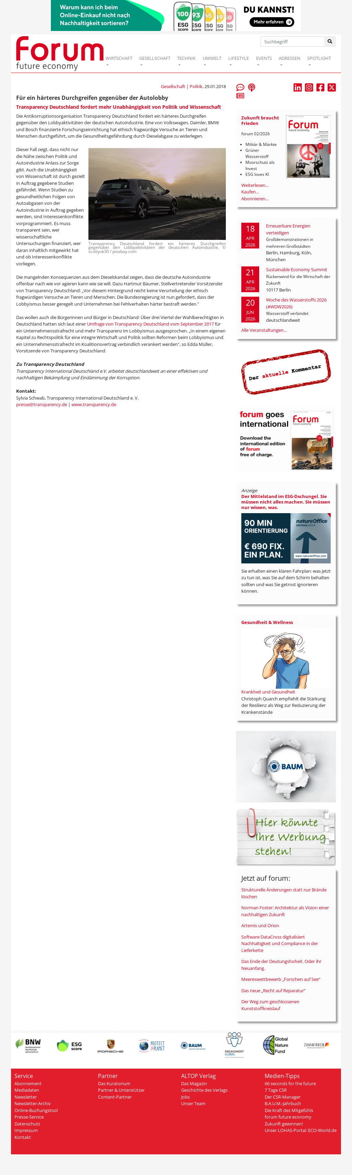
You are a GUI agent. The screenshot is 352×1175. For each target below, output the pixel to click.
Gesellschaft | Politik (181, 86)
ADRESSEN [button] (289, 58)
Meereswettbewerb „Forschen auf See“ (280, 979)
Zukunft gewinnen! (284, 1124)
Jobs (185, 1097)
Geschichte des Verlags (204, 1090)
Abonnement (28, 1083)
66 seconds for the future (290, 1083)
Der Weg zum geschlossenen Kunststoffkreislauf (270, 1005)
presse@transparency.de (41, 404)
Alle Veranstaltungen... (264, 330)
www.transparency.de (94, 404)
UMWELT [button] (212, 58)
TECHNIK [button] (186, 58)
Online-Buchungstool (36, 1110)
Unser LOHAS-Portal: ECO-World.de (301, 1130)
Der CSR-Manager (282, 1097)
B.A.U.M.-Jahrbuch (283, 1103)
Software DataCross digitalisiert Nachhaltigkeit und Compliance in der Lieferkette (279, 943)
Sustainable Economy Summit (296, 269)
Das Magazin (194, 1083)
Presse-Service (29, 1117)
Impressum (26, 1130)
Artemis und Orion (260, 925)
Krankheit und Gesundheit (268, 692)
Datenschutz (27, 1124)
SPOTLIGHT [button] (319, 58)
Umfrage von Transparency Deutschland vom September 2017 (150, 324)
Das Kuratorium (114, 1083)
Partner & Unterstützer (121, 1090)
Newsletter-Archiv (32, 1103)
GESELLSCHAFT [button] (154, 58)
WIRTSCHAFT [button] (119, 58)
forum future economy (288, 1117)
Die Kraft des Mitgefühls (289, 1110)
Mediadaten (26, 1090)
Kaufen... (250, 192)
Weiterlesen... (254, 185)
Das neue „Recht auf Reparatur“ (273, 990)
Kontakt (22, 1137)
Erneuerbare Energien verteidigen (288, 229)
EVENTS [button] (264, 58)
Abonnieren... (254, 198)
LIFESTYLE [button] (238, 58)
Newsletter (25, 1097)
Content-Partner (115, 1097)
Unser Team (193, 1103)
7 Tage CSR (276, 1090)
